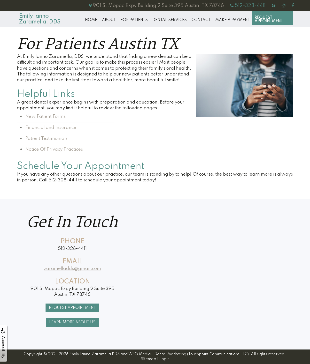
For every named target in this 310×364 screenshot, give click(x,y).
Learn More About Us (72, 322)
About (109, 20)
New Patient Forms (45, 116)
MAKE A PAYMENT (232, 20)
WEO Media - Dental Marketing (157, 354)
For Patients (134, 20)
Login (164, 359)
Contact (201, 20)
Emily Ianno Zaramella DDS (95, 354)
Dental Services (170, 20)
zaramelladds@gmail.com (72, 268)
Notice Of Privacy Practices (54, 149)
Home (91, 20)
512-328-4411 (72, 248)
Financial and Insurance (50, 127)
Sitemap (148, 359)
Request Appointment (269, 19)
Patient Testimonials (46, 138)
